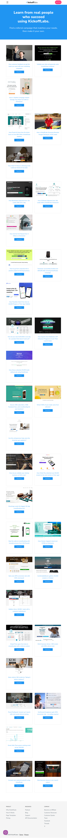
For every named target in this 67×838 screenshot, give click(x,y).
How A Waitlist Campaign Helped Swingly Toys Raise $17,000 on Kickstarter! (19, 100)
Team (46, 818)
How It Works (10, 813)
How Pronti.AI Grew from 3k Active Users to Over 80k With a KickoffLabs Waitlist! (19, 135)
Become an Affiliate (50, 810)
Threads (46, 824)
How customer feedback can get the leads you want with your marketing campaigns (19, 67)
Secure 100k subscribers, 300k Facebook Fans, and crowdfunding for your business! (19, 407)
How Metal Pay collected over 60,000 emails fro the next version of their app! (47, 475)
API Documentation (31, 818)
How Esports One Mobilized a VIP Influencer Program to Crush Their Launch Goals (48, 339)
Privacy (26, 835)
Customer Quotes (49, 816)
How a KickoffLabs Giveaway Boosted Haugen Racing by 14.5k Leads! (48, 135)
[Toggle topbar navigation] (7, 2)
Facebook (47, 821)
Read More (19, 72)
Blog (26, 813)
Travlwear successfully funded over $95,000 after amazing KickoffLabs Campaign (48, 271)
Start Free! (58, 2)
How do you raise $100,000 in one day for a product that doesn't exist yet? (19, 339)
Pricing (8, 818)
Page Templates (11, 816)
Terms (21, 835)
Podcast (27, 810)
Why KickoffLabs (11, 810)
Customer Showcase (50, 813)
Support (27, 816)
